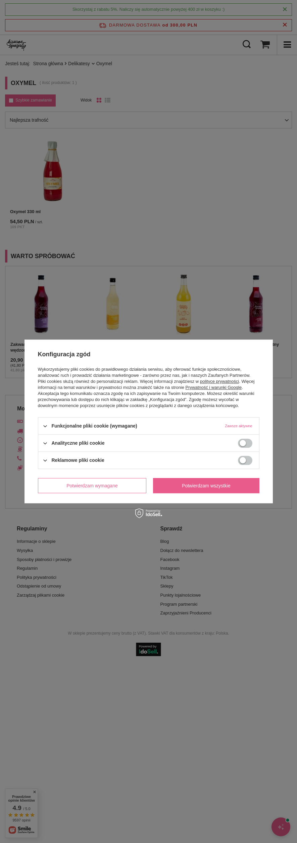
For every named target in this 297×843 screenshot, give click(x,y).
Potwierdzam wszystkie (206, 485)
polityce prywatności (219, 381)
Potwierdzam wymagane (92, 485)
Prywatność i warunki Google (214, 387)
